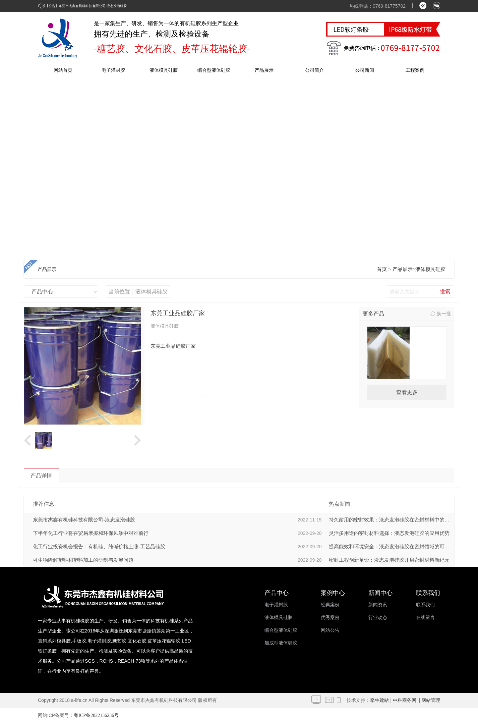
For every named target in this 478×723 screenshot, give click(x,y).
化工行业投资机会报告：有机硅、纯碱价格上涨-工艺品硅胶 (99, 546)
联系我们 (425, 604)
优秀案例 (330, 617)
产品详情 (41, 476)
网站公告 (330, 630)
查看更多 (407, 392)
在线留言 (425, 617)
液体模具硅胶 (164, 70)
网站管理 (430, 700)
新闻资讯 (377, 604)
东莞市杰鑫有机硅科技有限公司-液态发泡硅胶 (93, 6)
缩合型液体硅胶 (213, 70)
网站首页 (63, 70)
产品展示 (264, 70)
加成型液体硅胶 (280, 643)
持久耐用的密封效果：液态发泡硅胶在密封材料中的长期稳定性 (399, 519)
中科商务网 (404, 700)
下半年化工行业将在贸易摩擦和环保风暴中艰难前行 (90, 533)
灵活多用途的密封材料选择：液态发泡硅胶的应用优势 (389, 533)
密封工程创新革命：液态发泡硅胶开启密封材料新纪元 (389, 560)
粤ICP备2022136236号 (96, 715)
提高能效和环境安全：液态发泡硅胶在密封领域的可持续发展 (397, 546)
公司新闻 (364, 70)
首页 (382, 269)
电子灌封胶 (113, 70)
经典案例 (330, 604)
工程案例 (415, 70)
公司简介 (314, 70)
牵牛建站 (379, 700)
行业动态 (377, 617)
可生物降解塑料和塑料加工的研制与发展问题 (83, 560)
